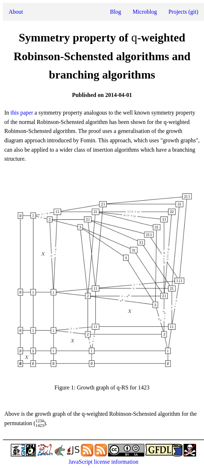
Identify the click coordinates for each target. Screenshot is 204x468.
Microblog (145, 12)
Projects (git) (183, 12)
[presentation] (134, 39)
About (16, 12)
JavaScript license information (104, 462)
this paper (21, 113)
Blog (115, 12)
